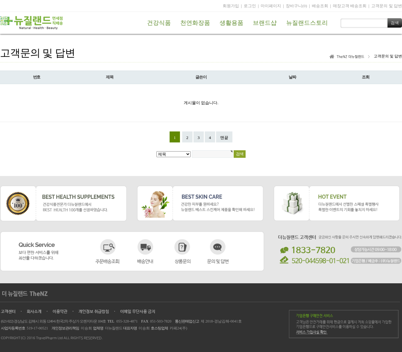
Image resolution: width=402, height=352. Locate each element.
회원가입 (231, 5)
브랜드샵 (265, 22)
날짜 (292, 77)
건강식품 (159, 22)
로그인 (250, 5)
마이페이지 (271, 5)
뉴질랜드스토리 (307, 22)
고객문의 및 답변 (386, 5)
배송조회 (320, 5)
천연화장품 (195, 22)
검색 (395, 22)
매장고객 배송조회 (350, 5)
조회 (365, 77)
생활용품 (231, 22)
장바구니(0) (296, 5)
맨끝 (224, 137)
